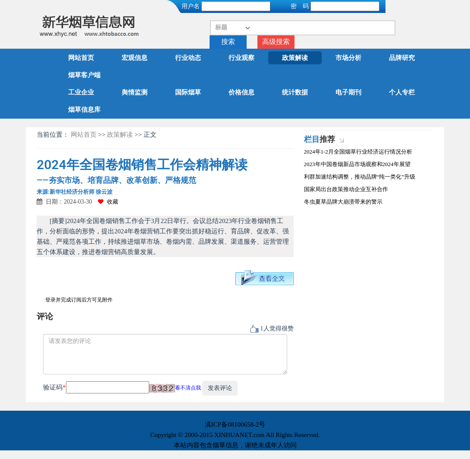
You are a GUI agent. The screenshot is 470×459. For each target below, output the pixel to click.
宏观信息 (134, 57)
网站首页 (81, 57)
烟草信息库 (84, 109)
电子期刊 (348, 92)
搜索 (228, 41)
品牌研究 (402, 57)
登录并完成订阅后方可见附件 (79, 300)
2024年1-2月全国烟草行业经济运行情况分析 (358, 151)
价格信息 (241, 92)
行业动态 (188, 57)
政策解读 (295, 57)
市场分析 (348, 57)
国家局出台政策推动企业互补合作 (346, 189)
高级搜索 (276, 41)
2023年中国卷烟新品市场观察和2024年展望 (357, 164)
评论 (45, 316)
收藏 (108, 201)
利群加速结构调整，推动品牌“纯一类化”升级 (360, 176)
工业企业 (81, 92)
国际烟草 (188, 92)
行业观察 (241, 57)
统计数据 (295, 92)
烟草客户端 (84, 75)
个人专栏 (402, 92)
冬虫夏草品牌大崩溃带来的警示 (343, 201)
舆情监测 (134, 92)
